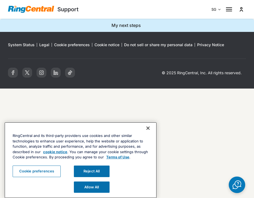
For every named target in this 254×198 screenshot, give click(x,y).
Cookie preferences (36, 176)
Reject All (91, 176)
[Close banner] (148, 134)
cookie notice (55, 157)
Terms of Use (117, 162)
